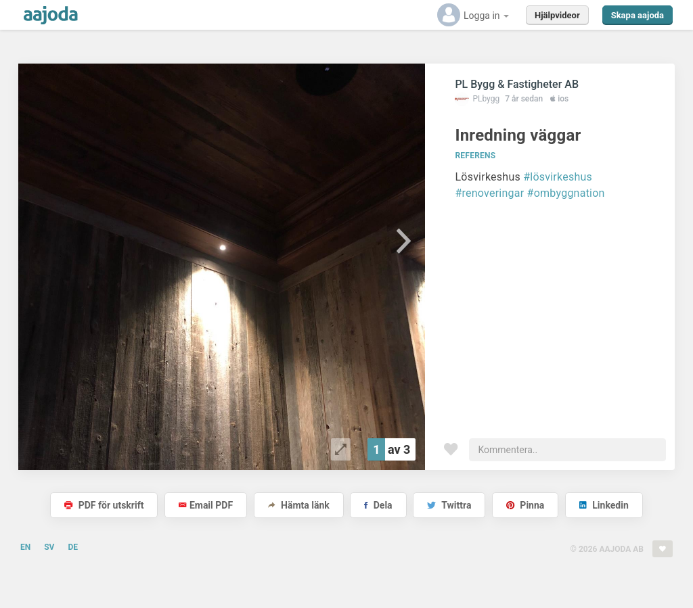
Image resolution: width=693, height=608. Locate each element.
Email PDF (206, 505)
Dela (378, 505)
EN (25, 547)
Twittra (449, 505)
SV (49, 547)
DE (73, 547)
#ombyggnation (566, 193)
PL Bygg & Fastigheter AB (517, 84)
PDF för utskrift (103, 505)
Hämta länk (299, 505)
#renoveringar (489, 193)
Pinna (525, 505)
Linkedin (604, 505)
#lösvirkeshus (557, 176)
